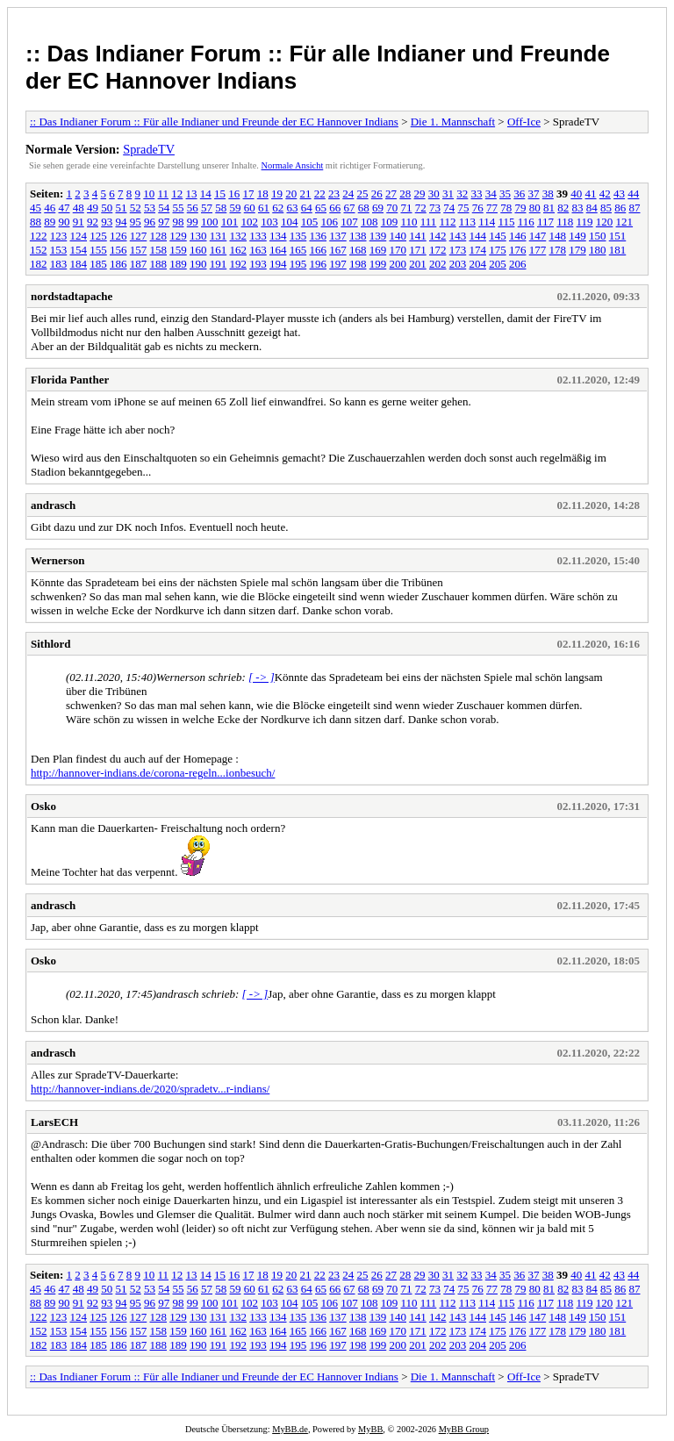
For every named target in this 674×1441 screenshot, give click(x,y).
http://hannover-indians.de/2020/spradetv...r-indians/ (150, 1088)
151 (618, 235)
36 (519, 193)
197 (338, 263)
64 (306, 207)
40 (576, 193)
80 (535, 207)
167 (338, 249)
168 (358, 249)
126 (118, 235)
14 (206, 193)
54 (163, 207)
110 (409, 221)
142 (438, 235)
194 (278, 263)
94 (121, 221)
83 (578, 207)
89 (49, 221)
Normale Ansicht (293, 165)
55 (178, 207)
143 (458, 235)
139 (378, 235)
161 (218, 249)
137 (338, 235)
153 (59, 249)
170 (398, 249)
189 (178, 263)
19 (277, 193)
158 (159, 249)
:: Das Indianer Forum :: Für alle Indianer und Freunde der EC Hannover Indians (214, 121)
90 (64, 221)
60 (249, 207)
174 (478, 249)
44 (633, 193)
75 (464, 207)
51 (121, 207)
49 (92, 207)
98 (178, 221)
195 (298, 263)
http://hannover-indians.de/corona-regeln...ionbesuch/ (153, 772)
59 (235, 207)
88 (35, 221)
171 (418, 249)
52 (135, 207)
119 (585, 221)
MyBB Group (464, 1429)
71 (406, 207)
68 (363, 207)
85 (606, 207)
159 (178, 249)
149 (577, 235)
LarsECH (54, 1122)
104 (289, 221)
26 (377, 193)
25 (363, 193)
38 (548, 193)
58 (220, 207)
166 (318, 249)
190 (198, 263)
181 (618, 249)
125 (98, 235)
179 (577, 249)
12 (177, 193)
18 (263, 193)
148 (558, 235)
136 (318, 235)
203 (458, 263)
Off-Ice (524, 121)
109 (389, 221)
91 (78, 221)
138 (358, 235)
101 (230, 221)
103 (269, 221)
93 (106, 221)
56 (192, 207)
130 (198, 235)
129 (178, 235)
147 (538, 235)
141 (418, 235)
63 (292, 207)
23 (334, 193)
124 (79, 235)
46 (49, 207)
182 (38, 263)
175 (497, 249)
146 (518, 235)
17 (249, 193)
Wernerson (57, 560)
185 (98, 263)
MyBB (370, 1429)
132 (238, 235)
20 (291, 193)
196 (318, 263)
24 (348, 193)
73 (435, 207)
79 (521, 207)
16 (234, 193)
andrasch (53, 505)
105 (310, 221)
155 (98, 249)
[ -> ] (261, 677)
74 (449, 207)
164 (278, 249)
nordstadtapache (71, 296)
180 (597, 249)
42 (605, 193)
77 (492, 207)
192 (238, 263)
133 (258, 235)
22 (320, 193)
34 (491, 193)
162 (238, 249)
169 (378, 249)
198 (358, 263)
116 (526, 221)
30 (434, 193)
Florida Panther (70, 379)
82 (563, 207)
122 (38, 235)
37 (534, 193)
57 (206, 207)
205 (497, 263)
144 (478, 235)
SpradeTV (149, 149)
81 (549, 207)
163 (258, 249)
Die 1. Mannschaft (453, 121)
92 (92, 221)
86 (620, 207)
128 (159, 235)
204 (478, 263)
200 (398, 263)
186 (118, 263)
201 (418, 263)
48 (78, 207)
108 (369, 221)
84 (592, 207)
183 (59, 263)
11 (163, 193)
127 (138, 235)
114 (486, 221)
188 (159, 263)
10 (148, 193)
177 (538, 249)
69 (378, 207)
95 (135, 221)
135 (298, 235)
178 (558, 249)
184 (79, 263)
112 (448, 221)
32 (462, 193)
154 (79, 249)
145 (497, 235)
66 (335, 207)
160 (198, 249)
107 (349, 221)
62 (277, 207)
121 (625, 221)
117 (545, 221)
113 (467, 221)
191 (218, 263)
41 (591, 193)
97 (163, 221)
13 (191, 193)
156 (118, 249)
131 (218, 235)
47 (64, 207)
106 (330, 221)
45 (35, 207)
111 (428, 221)
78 (506, 207)
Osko (43, 806)
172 (438, 249)
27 (391, 193)
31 (448, 193)
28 (405, 193)
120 (604, 221)
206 (518, 263)
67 (349, 207)
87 (635, 207)
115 (506, 221)
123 (59, 235)
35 (505, 193)
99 (192, 221)
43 (619, 193)
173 (458, 249)
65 (320, 207)
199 (378, 263)
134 (278, 235)
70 (392, 207)
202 (438, 263)
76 (478, 207)
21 (306, 193)
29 (420, 193)
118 (564, 221)
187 (138, 263)
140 (398, 235)
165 (298, 249)
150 (597, 235)
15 (220, 193)
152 (38, 249)
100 (210, 221)
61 (263, 207)
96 (149, 221)
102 (250, 221)
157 (138, 249)
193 (258, 263)
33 (477, 193)
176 (518, 249)
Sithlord (51, 643)
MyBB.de (290, 1429)
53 (149, 207)
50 (106, 207)
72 (421, 207)
